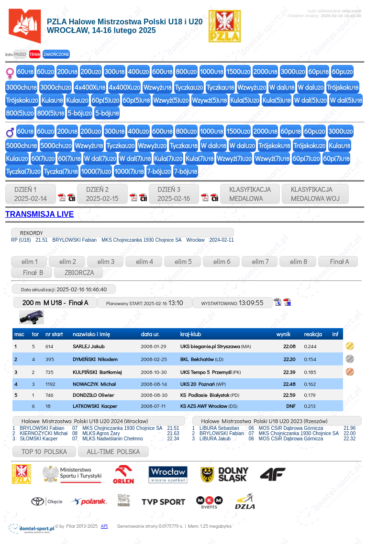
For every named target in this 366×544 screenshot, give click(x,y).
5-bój (79, 112)
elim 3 (105, 261)
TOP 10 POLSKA (44, 451)
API (104, 526)
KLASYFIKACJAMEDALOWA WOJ (315, 194)
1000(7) (96, 171)
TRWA (34, 54)
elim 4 (143, 261)
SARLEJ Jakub (88, 346)
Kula (52, 100)
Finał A (338, 261)
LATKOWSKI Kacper (95, 405)
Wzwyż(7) (234, 158)
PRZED (20, 54)
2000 (265, 71)
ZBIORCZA (78, 272)
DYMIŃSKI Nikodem (95, 359)
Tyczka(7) (23, 171)
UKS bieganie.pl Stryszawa (210, 346)
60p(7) (306, 158)
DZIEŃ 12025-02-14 (30, 194)
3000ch (21, 87)
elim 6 (221, 261)
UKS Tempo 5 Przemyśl (206, 371)
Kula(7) (168, 158)
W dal (282, 87)
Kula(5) (244, 100)
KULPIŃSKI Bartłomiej (97, 371)
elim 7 (260, 261)
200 (67, 71)
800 (186, 71)
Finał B (31, 272)
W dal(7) (100, 158)
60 (25, 71)
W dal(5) (310, 100)
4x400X (90, 87)
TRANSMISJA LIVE (39, 214)
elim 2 (67, 261)
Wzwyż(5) (171, 100)
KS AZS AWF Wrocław (203, 405)
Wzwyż (158, 87)
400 (138, 71)
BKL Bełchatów (197, 359)
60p (318, 71)
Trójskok (342, 87)
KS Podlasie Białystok (205, 394)
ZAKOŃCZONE (56, 54)
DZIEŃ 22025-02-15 (102, 194)
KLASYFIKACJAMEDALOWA (250, 194)
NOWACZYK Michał (94, 383)
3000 (292, 71)
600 (162, 71)
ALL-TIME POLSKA (113, 451)
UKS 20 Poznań (197, 383)
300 (114, 71)
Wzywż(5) (209, 100)
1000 (211, 71)
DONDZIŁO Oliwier (93, 394)
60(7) (43, 158)
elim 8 (297, 261)
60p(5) (105, 100)
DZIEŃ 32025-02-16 (174, 194)
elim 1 (29, 261)
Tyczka (189, 87)
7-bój (158, 171)
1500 (238, 71)
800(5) (20, 112)
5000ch (21, 145)
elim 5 (182, 261)
